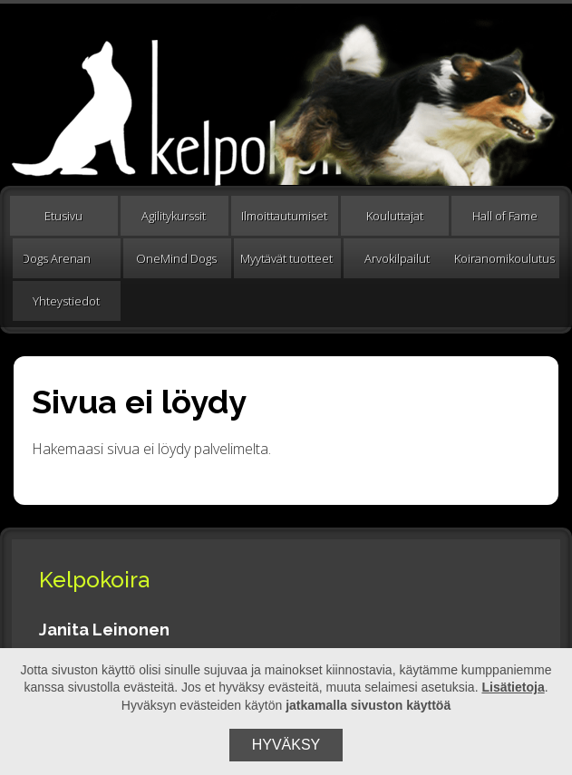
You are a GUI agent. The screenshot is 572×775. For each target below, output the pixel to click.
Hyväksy (286, 744)
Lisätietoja (512, 687)
